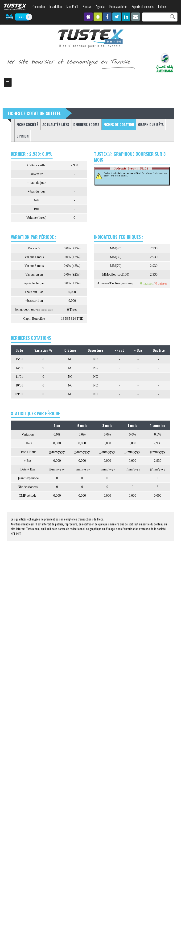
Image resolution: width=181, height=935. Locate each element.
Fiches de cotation (117, 124)
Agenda (100, 6)
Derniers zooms (86, 124)
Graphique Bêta (151, 124)
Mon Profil (72, 6)
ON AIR (20, 17)
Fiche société (27, 124)
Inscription (55, 6)
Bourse (87, 6)
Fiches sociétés (118, 6)
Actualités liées (55, 124)
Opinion (22, 135)
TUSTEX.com (15, 7)
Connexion (39, 6)
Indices (162, 6)
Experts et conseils (142, 6)
